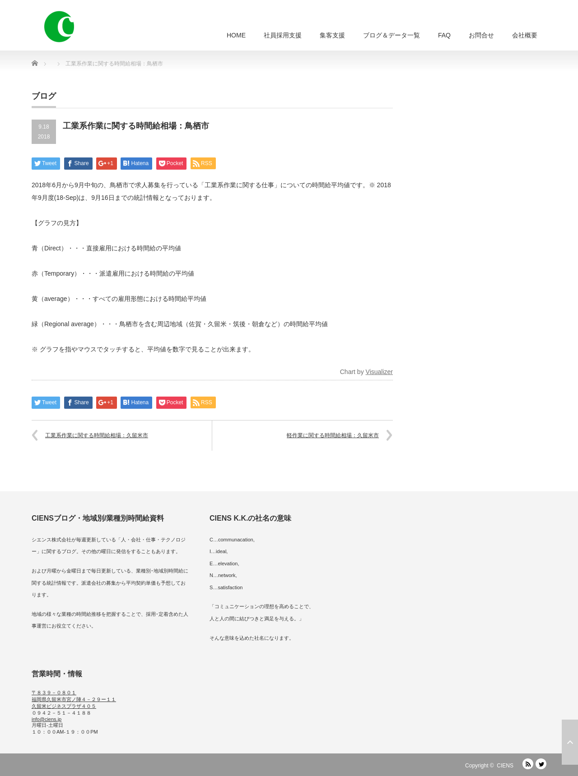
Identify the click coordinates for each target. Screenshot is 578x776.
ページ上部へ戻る (570, 742)
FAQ (444, 35)
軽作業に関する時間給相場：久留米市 (333, 435)
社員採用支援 (283, 35)
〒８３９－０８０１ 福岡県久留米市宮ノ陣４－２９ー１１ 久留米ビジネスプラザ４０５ (74, 699)
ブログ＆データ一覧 (391, 35)
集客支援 (332, 35)
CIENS (505, 765)
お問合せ (481, 35)
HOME (236, 35)
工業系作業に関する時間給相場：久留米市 (96, 435)
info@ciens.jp (46, 719)
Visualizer (379, 371)
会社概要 (524, 35)
